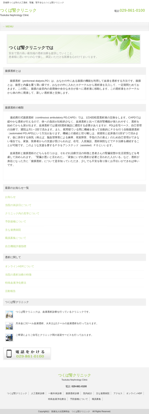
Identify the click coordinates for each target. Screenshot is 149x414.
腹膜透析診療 (72, 393)
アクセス (117, 393)
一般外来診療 (55, 393)
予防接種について (15, 221)
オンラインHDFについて (19, 266)
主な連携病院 (13, 229)
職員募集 (96, 399)
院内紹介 (87, 393)
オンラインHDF (134, 393)
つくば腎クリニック (17, 393)
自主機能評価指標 (15, 246)
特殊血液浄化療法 (15, 282)
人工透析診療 (37, 393)
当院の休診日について (18, 205)
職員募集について (15, 237)
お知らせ (10, 196)
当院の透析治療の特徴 (18, 274)
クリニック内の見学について (22, 213)
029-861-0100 (129, 10)
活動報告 (10, 291)
